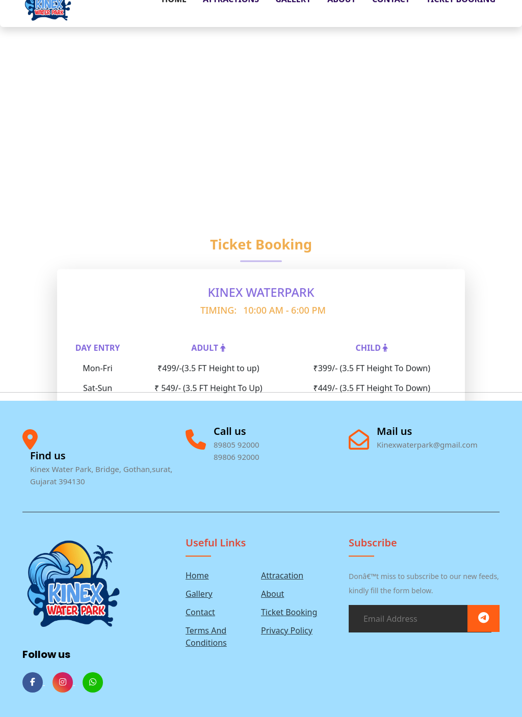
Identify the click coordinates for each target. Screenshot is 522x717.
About (272, 593)
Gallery (199, 593)
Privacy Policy (286, 630)
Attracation (282, 575)
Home (197, 575)
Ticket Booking (289, 612)
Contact (200, 612)
